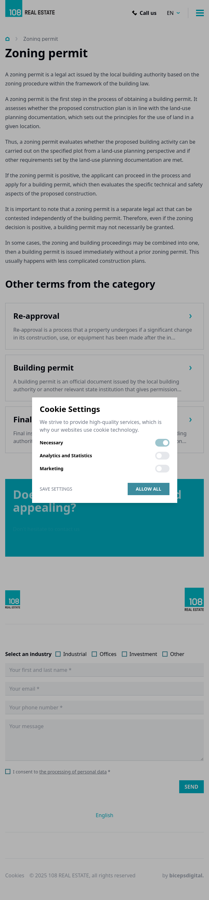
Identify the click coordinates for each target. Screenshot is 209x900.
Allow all (148, 489)
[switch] (162, 443)
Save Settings (56, 489)
